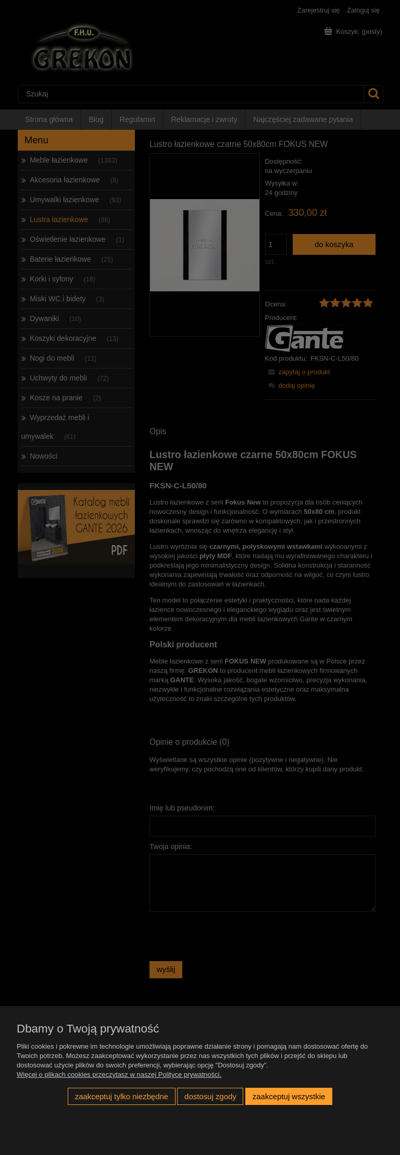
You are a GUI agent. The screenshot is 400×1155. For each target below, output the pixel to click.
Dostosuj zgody (210, 1096)
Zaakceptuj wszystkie (289, 1096)
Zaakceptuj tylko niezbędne (121, 1096)
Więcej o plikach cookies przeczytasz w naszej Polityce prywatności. (119, 1074)
